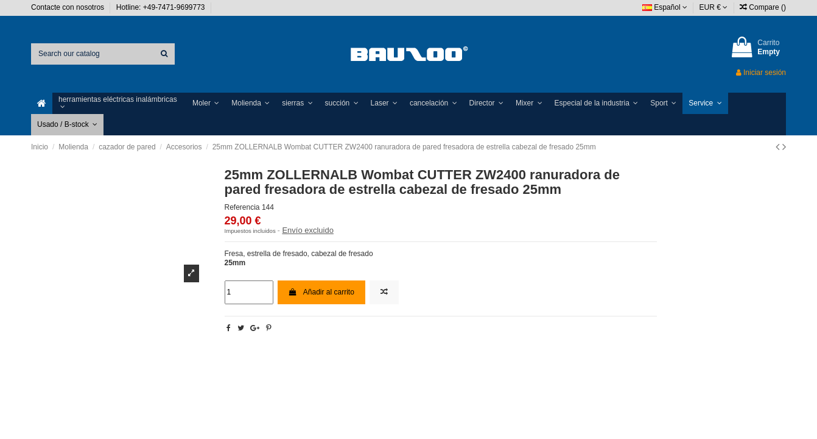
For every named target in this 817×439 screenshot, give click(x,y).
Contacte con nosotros (68, 7)
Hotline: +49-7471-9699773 (161, 7)
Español (664, 7)
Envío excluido (308, 230)
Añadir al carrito (321, 292)
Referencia (242, 207)
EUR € (714, 7)
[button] (119, 103)
